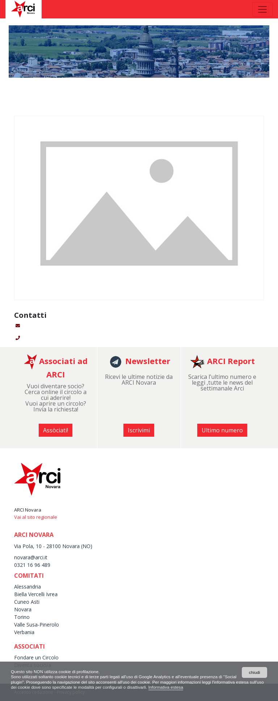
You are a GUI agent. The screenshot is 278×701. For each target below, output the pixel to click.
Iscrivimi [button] (139, 430)
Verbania (24, 632)
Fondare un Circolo (36, 657)
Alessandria (27, 586)
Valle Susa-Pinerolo (36, 624)
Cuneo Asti (26, 601)
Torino (22, 617)
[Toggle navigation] (262, 9)
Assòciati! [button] (55, 430)
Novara (22, 609)
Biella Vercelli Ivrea (36, 594)
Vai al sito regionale (35, 517)
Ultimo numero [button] (222, 430)
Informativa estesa (198, 687)
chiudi (254, 672)
